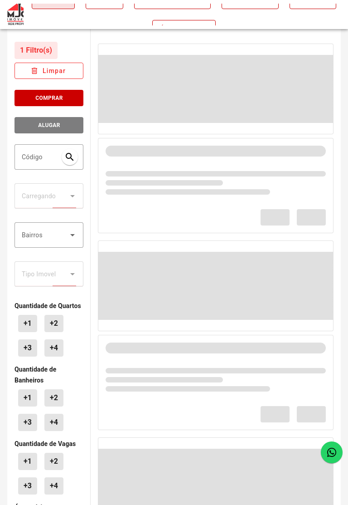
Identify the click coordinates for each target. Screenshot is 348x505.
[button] (72, 235)
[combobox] (48, 235)
